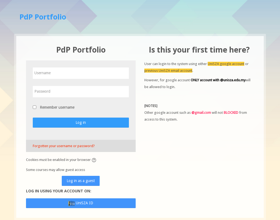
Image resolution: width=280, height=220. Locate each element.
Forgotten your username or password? (64, 146)
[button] (95, 160)
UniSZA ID (80, 203)
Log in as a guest (81, 181)
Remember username (57, 107)
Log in (81, 122)
